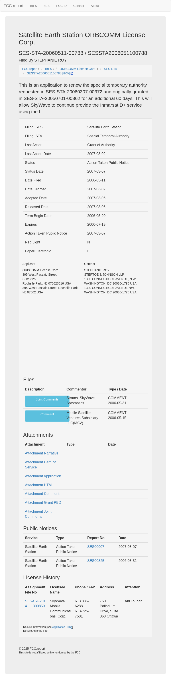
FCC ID (61, 6)
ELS (46, 6)
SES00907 (95, 547)
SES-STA (110, 69)
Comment (47, 414)
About (95, 6)
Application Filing (62, 627)
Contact (78, 6)
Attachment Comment (42, 494)
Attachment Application (43, 476)
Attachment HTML (39, 485)
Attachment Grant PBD (43, 502)
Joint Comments (47, 399)
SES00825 (95, 561)
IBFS (33, 6)
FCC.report (13, 6)
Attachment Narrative (41, 453)
